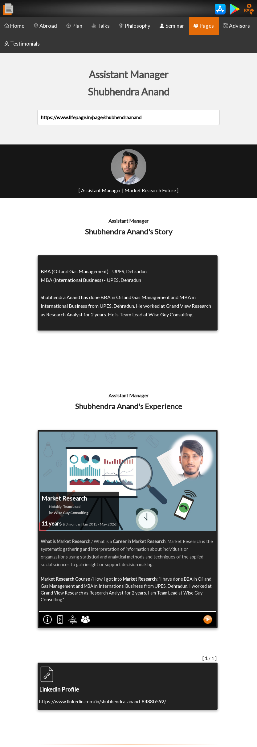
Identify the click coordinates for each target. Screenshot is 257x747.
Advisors (236, 25)
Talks (101, 25)
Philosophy (134, 25)
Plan (74, 25)
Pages (204, 25)
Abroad (45, 25)
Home (14, 25)
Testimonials (22, 43)
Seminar (172, 25)
